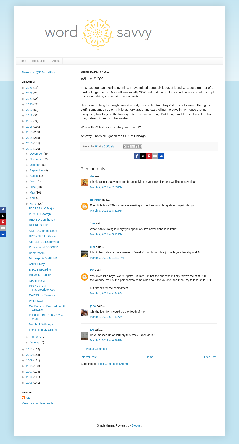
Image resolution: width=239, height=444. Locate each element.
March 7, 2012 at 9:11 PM (106, 234)
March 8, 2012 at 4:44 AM (106, 293)
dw (92, 176)
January (35, 342)
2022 (29, 93)
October (35, 164)
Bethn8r (95, 199)
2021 (29, 98)
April (33, 198)
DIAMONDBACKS (40, 275)
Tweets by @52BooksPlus (38, 72)
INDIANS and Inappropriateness (42, 288)
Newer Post (89, 357)
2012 (29, 148)
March (34, 203)
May (33, 192)
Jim (92, 223)
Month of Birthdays (41, 324)
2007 (29, 371)
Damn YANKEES (39, 253)
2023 (29, 87)
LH (92, 329)
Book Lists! (39, 60)
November (36, 159)
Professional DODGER (43, 247)
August (34, 175)
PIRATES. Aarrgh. (40, 214)
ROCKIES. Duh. (39, 225)
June (33, 187)
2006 (29, 377)
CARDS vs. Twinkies (42, 295)
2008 (29, 366)
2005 (29, 382)
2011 (29, 349)
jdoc (93, 306)
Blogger (136, 425)
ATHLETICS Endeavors (44, 241)
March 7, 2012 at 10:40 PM (107, 257)
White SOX (36, 300)
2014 (29, 137)
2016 (29, 126)
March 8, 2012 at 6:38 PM (106, 340)
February (36, 336)
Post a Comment (96, 348)
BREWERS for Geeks (42, 236)
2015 (29, 132)
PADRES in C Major (41, 208)
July (32, 181)
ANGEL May (37, 264)
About (56, 60)
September (37, 170)
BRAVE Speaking (40, 269)
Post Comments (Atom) (113, 363)
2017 (29, 121)
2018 (29, 115)
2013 (29, 143)
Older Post (209, 357)
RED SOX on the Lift (42, 219)
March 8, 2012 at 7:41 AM (106, 316)
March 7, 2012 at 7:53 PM (106, 187)
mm (92, 247)
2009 (29, 360)
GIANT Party (37, 280)
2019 (29, 110)
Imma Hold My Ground (43, 329)
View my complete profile (37, 403)
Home (22, 60)
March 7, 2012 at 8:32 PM (106, 210)
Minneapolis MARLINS (43, 258)
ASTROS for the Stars (43, 230)
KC (92, 270)
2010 (29, 355)
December (36, 153)
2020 (29, 104)
